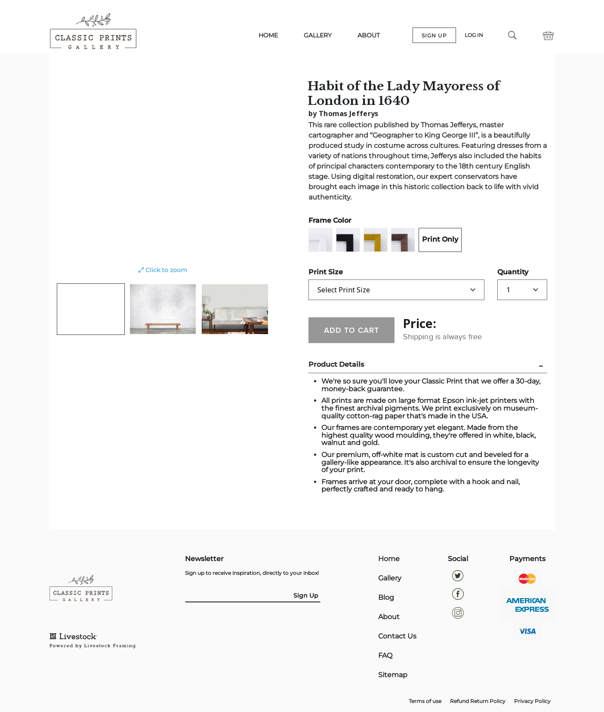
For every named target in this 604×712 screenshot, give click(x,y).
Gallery (389, 579)
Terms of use (425, 704)
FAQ (385, 658)
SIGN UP (434, 36)
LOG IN (474, 35)
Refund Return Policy (477, 704)
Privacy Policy (532, 704)
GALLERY (318, 36)
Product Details (336, 365)
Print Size (325, 272)
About (389, 618)
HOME (268, 36)
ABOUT (368, 36)
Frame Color (329, 220)
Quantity (512, 272)
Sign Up (305, 595)
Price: (419, 323)
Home (389, 559)
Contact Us (397, 638)
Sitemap (392, 678)
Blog (386, 598)
